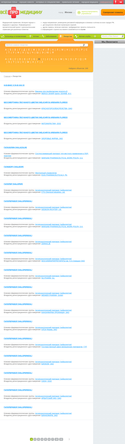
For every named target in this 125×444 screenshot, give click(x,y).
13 (61, 439)
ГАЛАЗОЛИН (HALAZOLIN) (15, 147)
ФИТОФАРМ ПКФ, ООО (51, 124)
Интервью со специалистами (48, 2)
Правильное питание (70, 2)
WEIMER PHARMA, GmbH (52, 295)
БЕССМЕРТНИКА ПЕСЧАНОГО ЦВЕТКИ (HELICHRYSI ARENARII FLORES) (36, 102)
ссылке (82, 29)
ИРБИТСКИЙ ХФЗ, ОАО (51, 398)
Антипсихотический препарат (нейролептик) (53, 190)
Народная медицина (89, 2)
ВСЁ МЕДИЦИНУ (21, 12)
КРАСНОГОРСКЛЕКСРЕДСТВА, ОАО (56, 108)
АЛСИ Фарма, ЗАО (49, 329)
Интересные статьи (9, 2)
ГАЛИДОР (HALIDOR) (14, 167)
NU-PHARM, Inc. (48, 278)
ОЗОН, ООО (46, 381)
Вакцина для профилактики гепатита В (51, 91)
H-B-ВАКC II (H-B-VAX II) (14, 85)
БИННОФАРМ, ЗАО (49, 415)
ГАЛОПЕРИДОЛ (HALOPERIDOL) (18, 201)
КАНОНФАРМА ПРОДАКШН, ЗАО (55, 312)
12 (57, 439)
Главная (7, 76)
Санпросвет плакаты (113, 12)
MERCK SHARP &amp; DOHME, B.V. (56, 94)
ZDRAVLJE (46, 244)
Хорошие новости (26, 2)
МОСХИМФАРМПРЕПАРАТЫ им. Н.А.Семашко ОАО (63, 261)
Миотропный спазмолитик (46, 173)
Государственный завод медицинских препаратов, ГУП (64, 347)
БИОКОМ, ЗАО (47, 364)
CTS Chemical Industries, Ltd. (53, 192)
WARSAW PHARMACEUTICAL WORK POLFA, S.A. (62, 158)
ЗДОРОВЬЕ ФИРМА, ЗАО (52, 138)
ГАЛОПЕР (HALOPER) (13, 184)
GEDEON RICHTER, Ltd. (51, 209)
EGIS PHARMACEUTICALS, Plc (54, 175)
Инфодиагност (106, 2)
